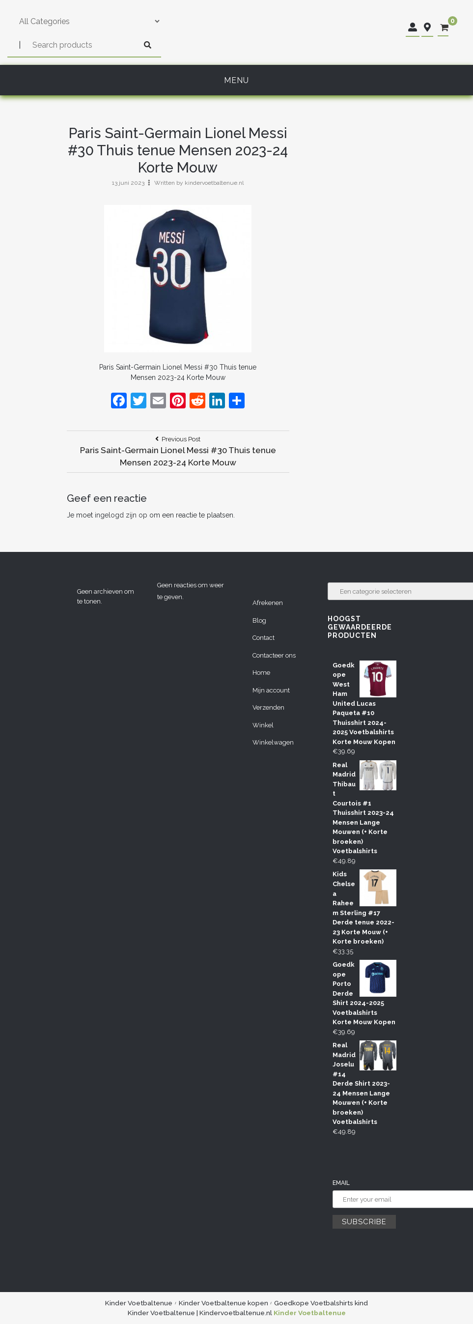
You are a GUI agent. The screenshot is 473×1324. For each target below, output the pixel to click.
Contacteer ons (274, 655)
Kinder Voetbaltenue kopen (223, 1303)
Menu (236, 80)
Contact (263, 637)
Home (261, 672)
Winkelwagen (273, 742)
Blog (259, 620)
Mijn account (271, 690)
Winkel (263, 725)
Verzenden (268, 707)
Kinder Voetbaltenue (138, 1303)
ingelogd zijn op (121, 515)
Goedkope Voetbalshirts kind (321, 1303)
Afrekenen (267, 602)
